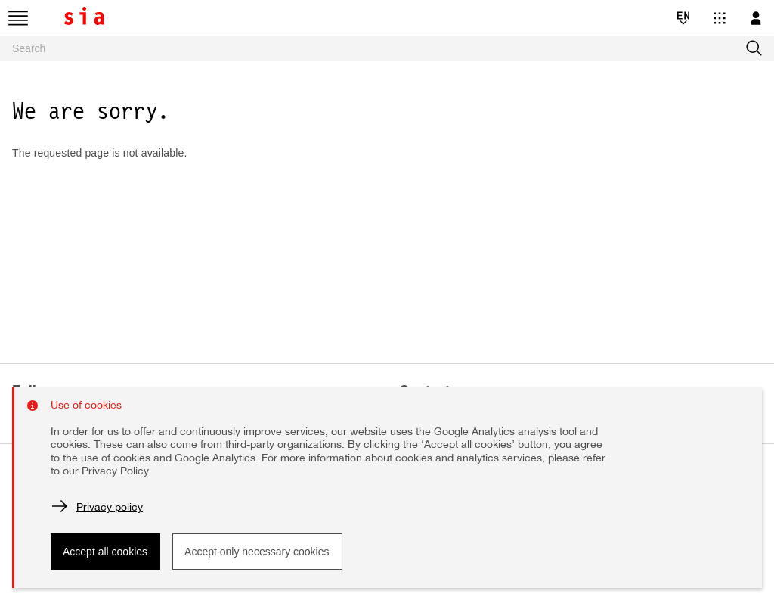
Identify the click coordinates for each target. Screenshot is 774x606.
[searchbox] (387, 48)
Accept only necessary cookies (256, 551)
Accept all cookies (105, 551)
